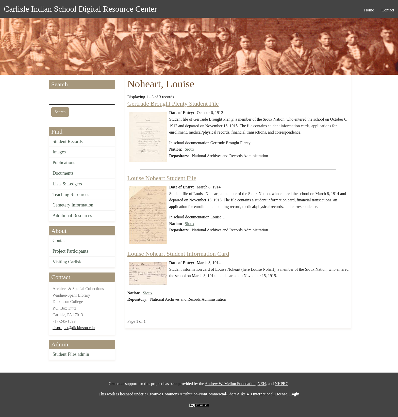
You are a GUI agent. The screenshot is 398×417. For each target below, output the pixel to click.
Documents (63, 173)
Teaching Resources (71, 194)
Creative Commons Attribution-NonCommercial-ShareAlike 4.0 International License (217, 394)
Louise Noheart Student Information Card (178, 253)
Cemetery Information (73, 204)
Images (59, 151)
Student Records (68, 141)
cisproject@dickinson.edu (74, 328)
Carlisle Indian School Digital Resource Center (80, 8)
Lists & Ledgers (67, 183)
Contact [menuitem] (388, 10)
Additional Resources (72, 215)
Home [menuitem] (369, 10)
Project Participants (70, 251)
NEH (262, 383)
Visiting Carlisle (67, 261)
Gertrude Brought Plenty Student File (173, 103)
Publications (64, 162)
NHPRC (281, 383)
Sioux (189, 149)
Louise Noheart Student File (161, 178)
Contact (60, 240)
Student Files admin (71, 354)
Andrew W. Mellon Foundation (230, 383)
